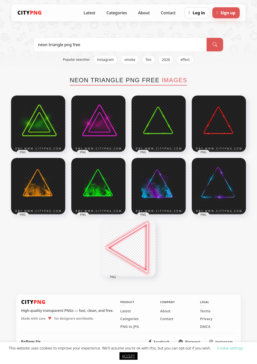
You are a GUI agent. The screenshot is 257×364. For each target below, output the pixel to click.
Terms (205, 311)
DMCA (205, 326)
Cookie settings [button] (230, 347)
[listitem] (159, 341)
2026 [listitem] (166, 59)
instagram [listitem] (105, 59)
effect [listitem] (185, 59)
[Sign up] (226, 12)
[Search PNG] (120, 44)
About (144, 13)
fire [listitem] (148, 59)
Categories (116, 13)
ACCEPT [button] (128, 355)
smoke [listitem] (129, 59)
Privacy (206, 319)
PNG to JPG (129, 326)
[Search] (215, 44)
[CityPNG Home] (29, 12)
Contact (168, 13)
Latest (89, 13)
